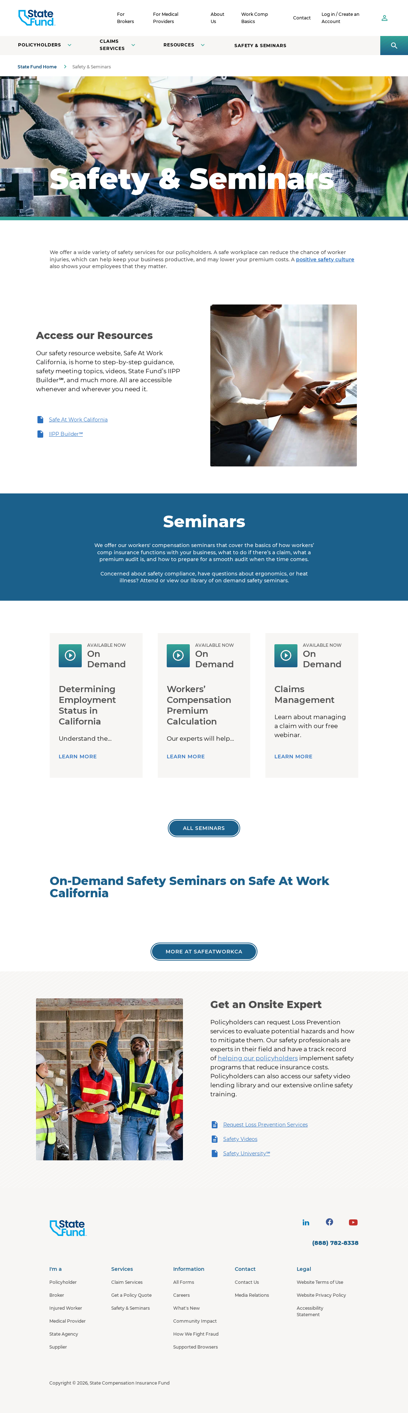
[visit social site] (305, 1222)
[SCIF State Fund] (64, 18)
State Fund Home (37, 66)
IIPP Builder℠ (59, 434)
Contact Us (247, 1282)
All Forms (183, 1282)
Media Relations (252, 1295)
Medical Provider (67, 1321)
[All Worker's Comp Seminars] (204, 828)
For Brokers (125, 18)
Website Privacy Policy (321, 1295)
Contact (302, 18)
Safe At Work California (72, 419)
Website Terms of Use (320, 1282)
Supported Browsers (195, 1347)
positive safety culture (325, 259)
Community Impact (195, 1321)
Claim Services (127, 1282)
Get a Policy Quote (131, 1295)
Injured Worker (65, 1308)
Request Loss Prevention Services (259, 1124)
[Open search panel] (394, 45)
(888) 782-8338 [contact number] (335, 1243)
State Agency (63, 1334)
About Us (217, 18)
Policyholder (63, 1282)
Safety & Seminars (260, 45)
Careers (181, 1295)
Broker (56, 1295)
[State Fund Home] (87, 1228)
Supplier (58, 1347)
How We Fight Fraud (196, 1334)
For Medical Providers (165, 18)
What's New (186, 1308)
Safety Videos (233, 1139)
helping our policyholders (258, 1058)
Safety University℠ (240, 1153)
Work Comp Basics (254, 18)
